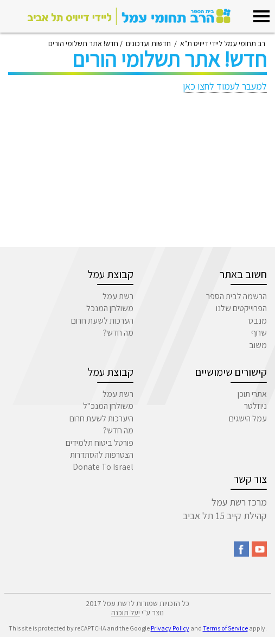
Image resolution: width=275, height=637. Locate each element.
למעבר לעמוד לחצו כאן (225, 86)
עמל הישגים (248, 418)
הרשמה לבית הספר (236, 296)
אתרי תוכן (252, 394)
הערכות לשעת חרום (102, 320)
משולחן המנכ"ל (108, 406)
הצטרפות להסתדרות (101, 455)
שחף (259, 332)
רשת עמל (118, 296)
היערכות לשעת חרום (101, 418)
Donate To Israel (103, 466)
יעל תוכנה (125, 612)
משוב (258, 345)
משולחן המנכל (109, 308)
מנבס (257, 320)
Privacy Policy (170, 628)
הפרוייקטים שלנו (241, 308)
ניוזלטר (255, 406)
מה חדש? (118, 332)
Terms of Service (225, 628)
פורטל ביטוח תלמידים (99, 443)
